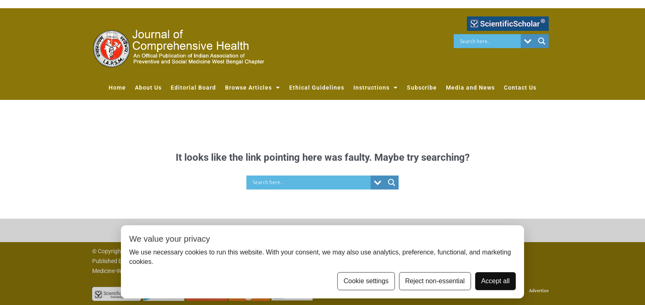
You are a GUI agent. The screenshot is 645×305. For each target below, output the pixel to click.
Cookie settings (365, 280)
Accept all (495, 280)
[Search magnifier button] (542, 41)
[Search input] (489, 41)
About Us (148, 87)
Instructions (375, 88)
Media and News (470, 87)
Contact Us (520, 87)
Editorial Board (193, 87)
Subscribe (422, 87)
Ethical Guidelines (316, 87)
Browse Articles (252, 88)
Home (117, 87)
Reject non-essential (435, 280)
